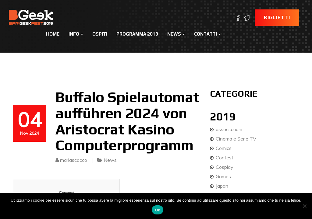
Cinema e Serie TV (236, 139)
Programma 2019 (137, 33)
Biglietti (277, 17)
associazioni (229, 129)
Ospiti (99, 33)
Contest (224, 158)
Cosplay (224, 167)
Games (223, 176)
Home (52, 33)
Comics (224, 148)
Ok (157, 210)
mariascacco (73, 160)
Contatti (207, 33)
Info (76, 33)
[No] (304, 206)
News (176, 33)
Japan (222, 186)
